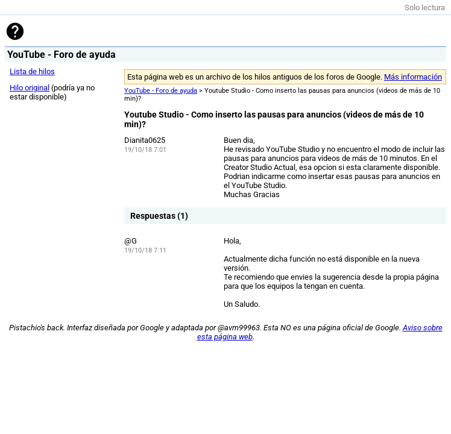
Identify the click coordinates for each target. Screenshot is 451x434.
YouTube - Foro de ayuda (160, 91)
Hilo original (29, 87)
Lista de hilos (32, 71)
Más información (413, 76)
